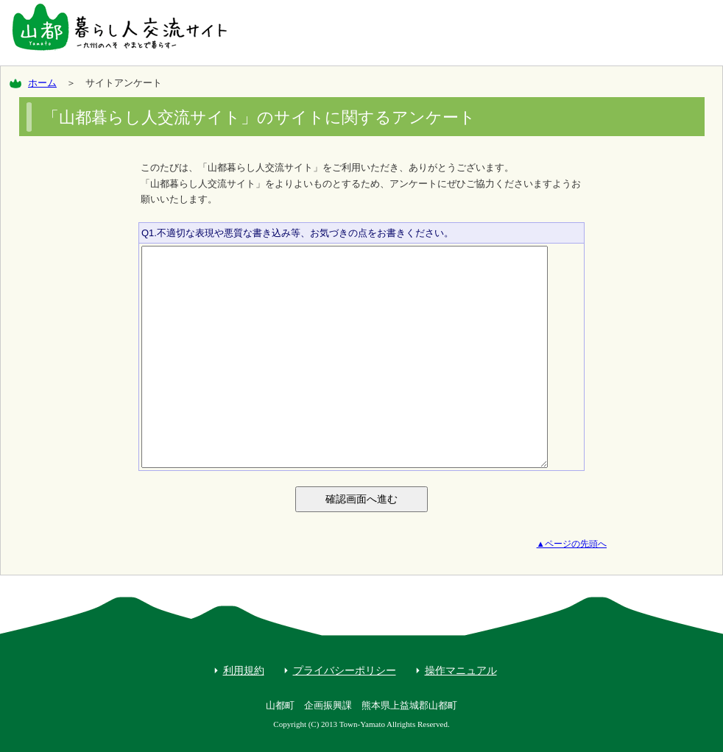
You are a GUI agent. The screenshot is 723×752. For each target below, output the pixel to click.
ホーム (42, 82)
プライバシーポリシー (344, 670)
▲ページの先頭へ (572, 543)
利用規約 (243, 670)
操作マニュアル (461, 670)
